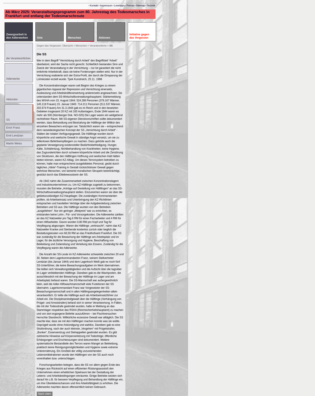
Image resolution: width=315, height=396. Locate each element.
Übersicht (67, 45)
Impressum (106, 5)
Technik (151, 5)
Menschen (82, 45)
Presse (130, 5)
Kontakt (94, 5)
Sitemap (140, 5)
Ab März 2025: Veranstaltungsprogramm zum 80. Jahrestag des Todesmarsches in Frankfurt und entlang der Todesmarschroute (77, 14)
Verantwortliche (98, 45)
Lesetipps (119, 5)
